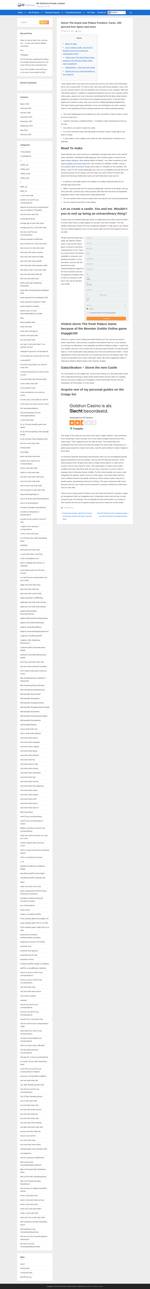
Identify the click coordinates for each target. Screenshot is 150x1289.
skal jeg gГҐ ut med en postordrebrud (34, 1057)
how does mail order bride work (32, 477)
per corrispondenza (27, 905)
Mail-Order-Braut (26, 812)
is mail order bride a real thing (31, 554)
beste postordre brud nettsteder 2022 (34, 297)
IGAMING (24, 545)
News (22, 882)
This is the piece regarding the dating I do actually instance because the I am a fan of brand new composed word (34, 62)
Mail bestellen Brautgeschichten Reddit (34, 707)
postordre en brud (27, 959)
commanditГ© (25, 360)
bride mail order (26, 327)
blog (22, 318)
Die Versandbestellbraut (29, 408)
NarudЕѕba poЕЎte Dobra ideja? (32, 873)
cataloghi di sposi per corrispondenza (34, 351)
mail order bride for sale (29, 764)
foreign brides (25, 448)
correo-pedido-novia (27, 388)
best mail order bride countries (31, 252)
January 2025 (25, 113)
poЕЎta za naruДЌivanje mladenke (33, 968)
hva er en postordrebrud (29, 503)
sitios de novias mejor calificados (32, 1045)
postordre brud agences (29, 951)
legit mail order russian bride (30, 593)
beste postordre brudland (29, 306)
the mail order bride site (29, 1080)
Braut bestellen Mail (27, 322)
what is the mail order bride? (30, 1209)
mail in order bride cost (28, 729)
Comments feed (26, 1273)
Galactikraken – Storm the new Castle (80, 67)
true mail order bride (27, 1140)
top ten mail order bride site (30, 1131)
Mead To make (71, 44)
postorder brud (25, 946)
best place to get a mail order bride (33, 270)
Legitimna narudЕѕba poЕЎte (31, 636)
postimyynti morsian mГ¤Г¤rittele (32, 942)
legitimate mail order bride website (33, 607)
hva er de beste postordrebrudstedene (34, 499)
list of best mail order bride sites (32, 662)
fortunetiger (24, 452)
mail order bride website (29, 795)
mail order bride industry (29, 768)
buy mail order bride (27, 340)
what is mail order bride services (32, 1200)
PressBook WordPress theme (94, 1286)
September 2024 (26, 126)
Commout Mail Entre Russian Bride (33, 379)
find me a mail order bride (29, 443)
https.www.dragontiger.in (29, 494)
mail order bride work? (28, 799)
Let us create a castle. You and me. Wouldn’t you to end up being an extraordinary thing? (78, 51)
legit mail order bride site (29, 589)
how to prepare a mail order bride (32, 490)
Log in (22, 1264)
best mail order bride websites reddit (33, 265)
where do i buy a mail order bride (32, 1217)
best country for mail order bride (32, 248)
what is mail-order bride (29, 1204)
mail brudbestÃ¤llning (28, 725)
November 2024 (26, 121)
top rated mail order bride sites (31, 1127)
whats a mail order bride (29, 1213)
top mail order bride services (30, 1109)
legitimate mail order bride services (33, 602)
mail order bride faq (27, 760)
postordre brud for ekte (28, 955)
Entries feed (24, 1268)
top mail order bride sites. (29, 1118)
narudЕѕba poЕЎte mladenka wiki (32, 878)
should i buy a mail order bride (31, 1019)
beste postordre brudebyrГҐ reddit (33, 302)
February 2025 (25, 108)
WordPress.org (25, 1277)
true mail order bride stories (30, 1144)
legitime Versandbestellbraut (30, 627)
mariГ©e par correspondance (31, 816)
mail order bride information (30, 773)
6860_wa (23, 187)
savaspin (23, 1000)
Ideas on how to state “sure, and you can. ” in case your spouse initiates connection (34, 43)
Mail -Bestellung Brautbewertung (32, 690)
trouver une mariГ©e (28, 1136)
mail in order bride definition (30, 733)
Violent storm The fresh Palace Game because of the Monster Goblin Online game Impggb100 (79, 61)
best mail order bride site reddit (31, 257)
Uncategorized (68, 507)
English (112, 12)
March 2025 (24, 104)
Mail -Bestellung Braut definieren (32, 685)
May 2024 (24, 130)
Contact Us (101, 12)
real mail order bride (27, 987)
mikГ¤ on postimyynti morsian (31, 857)
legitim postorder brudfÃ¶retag (31, 598)
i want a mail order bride (29, 534)
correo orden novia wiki (29, 383)
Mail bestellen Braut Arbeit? (30, 694)
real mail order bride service (30, 991)
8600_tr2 (23, 191)
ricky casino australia (28, 996)
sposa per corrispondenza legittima (33, 1076)
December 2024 (26, 117)
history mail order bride (28, 468)
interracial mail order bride (30, 550)
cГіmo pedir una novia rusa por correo (34, 404)
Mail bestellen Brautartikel (30, 698)
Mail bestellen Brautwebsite (30, 720)
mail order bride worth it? (29, 808)
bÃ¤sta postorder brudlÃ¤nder (31, 239)
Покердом (24, 55)
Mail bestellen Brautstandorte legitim (33, 716)
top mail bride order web (29, 1105)
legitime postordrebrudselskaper (32, 623)
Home (20, 12)
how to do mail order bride (30, 481)
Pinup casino (25, 910)
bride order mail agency (29, 331)
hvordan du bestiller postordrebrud (33, 507)
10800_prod (24, 178)
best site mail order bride (29, 278)
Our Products (33, 12)
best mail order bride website (31, 261)
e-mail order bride (27, 420)
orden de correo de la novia (30, 886)
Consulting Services (73, 12)
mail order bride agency (29, 738)
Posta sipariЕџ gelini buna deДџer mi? (34, 918)
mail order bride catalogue (30, 742)
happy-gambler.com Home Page (73, 164)
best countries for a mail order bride (33, 244)
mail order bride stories (28, 790)
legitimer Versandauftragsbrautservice (34, 631)
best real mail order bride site (31, 274)
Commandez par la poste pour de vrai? (34, 356)
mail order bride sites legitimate (32, 786)
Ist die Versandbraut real (29, 558)
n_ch (22, 862)
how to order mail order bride (31, 486)
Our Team (91, 12)
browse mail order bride (29, 335)
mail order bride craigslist (29, 746)
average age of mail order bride (32, 223)
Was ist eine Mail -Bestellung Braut (33, 1176)
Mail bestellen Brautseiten (30, 712)
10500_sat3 (24, 169)
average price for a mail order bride (33, 227)
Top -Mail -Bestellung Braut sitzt (32, 1085)
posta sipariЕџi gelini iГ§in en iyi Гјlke (34, 923)
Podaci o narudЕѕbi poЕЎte (30, 914)
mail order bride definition (29, 755)
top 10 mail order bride (28, 1101)
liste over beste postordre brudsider (33, 666)
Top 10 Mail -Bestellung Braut (31, 1096)
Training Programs (52, 12)
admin (80, 31)
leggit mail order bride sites (30, 585)
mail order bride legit (28, 777)
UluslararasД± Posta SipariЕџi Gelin (33, 1149)
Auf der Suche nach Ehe (29, 214)
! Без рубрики (25, 152)
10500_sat (24, 165)
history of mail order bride (29, 472)
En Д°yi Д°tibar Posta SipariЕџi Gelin (34, 439)
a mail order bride (26, 195)
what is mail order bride (29, 1195)
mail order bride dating (28, 751)
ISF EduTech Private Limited (50, 3)
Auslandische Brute (27, 219)
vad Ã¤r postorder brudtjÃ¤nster (32, 1158)
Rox (21, 50)
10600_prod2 (25, 174)
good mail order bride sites (30, 456)
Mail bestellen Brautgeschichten (32, 703)
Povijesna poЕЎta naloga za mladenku (34, 964)
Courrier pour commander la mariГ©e (34, 400)
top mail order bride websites (31, 1123)
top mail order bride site (29, 1114)
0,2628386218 (25, 156)
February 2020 (25, 134)
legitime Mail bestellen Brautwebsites (34, 618)
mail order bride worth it (29, 803)
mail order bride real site (29, 781)
